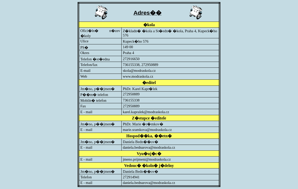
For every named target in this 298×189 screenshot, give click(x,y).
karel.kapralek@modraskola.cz (146, 112)
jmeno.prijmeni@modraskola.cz (147, 159)
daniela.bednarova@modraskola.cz (149, 147)
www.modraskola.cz (138, 76)
